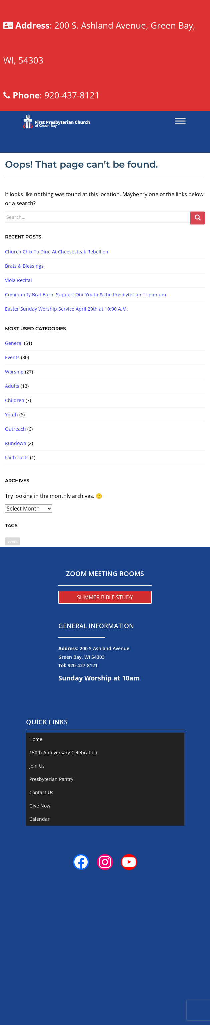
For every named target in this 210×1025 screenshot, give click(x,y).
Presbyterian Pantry (51, 849)
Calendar (39, 889)
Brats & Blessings (24, 335)
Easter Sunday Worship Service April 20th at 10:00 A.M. (66, 378)
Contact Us (41, 862)
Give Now (39, 875)
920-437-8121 (83, 735)
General (14, 413)
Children (14, 470)
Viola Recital (18, 350)
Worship (14, 441)
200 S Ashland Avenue (104, 718)
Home (35, 809)
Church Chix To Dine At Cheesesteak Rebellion (56, 321)
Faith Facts (17, 527)
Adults (12, 456)
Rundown (15, 513)
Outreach (15, 499)
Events (12, 427)
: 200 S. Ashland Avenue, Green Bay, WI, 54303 (105, 55)
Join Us (37, 835)
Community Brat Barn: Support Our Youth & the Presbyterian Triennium (85, 364)
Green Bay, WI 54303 (81, 726)
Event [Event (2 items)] (12, 611)
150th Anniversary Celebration (63, 822)
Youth (11, 484)
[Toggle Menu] (180, 191)
